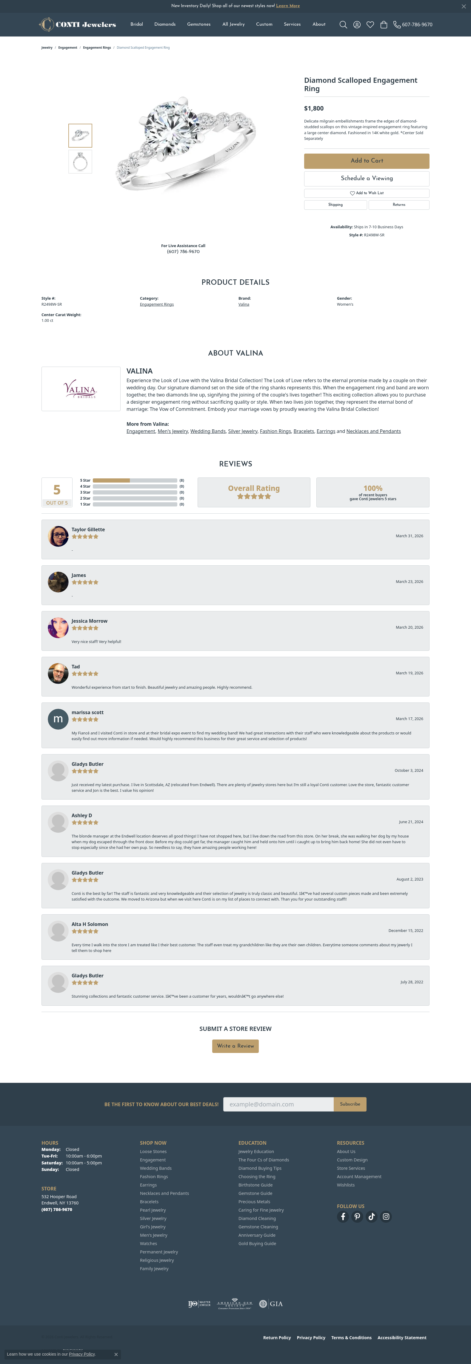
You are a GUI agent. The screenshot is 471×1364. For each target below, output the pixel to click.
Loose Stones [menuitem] (153, 1151)
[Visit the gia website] (271, 1303)
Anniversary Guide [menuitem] (256, 1235)
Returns (399, 205)
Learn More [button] (288, 6)
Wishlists (346, 1185)
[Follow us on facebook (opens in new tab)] (343, 1217)
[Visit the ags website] (234, 1303)
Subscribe (350, 1104)
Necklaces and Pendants (374, 431)
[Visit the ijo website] (199, 1303)
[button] (343, 24)
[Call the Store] (56, 1209)
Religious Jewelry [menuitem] (157, 1260)
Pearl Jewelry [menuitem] (153, 1210)
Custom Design (352, 1160)
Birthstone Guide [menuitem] (255, 1185)
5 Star (85, 480)
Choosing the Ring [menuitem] (256, 1176)
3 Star (85, 492)
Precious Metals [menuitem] (254, 1201)
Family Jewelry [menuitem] (154, 1268)
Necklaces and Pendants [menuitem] (164, 1193)
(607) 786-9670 (183, 251)
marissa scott (88, 712)
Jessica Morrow (89, 621)
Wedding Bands (208, 431)
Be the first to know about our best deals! (161, 1104)
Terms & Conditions (351, 1337)
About (319, 24)
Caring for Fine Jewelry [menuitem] (261, 1210)
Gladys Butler (88, 764)
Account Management (359, 1176)
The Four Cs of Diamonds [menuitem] (263, 1160)
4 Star (85, 486)
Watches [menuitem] (148, 1243)
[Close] (463, 6)
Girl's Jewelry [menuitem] (152, 1227)
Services (292, 24)
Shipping (335, 205)
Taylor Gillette (88, 529)
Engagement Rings (97, 47)
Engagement (68, 47)
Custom (264, 24)
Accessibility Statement (402, 1337)
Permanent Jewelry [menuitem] (159, 1252)
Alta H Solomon (90, 924)
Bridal (136, 24)
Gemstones (199, 24)
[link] (412, 24)
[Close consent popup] (116, 1354)
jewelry (47, 47)
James (79, 575)
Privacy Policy (311, 1337)
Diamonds (165, 24)
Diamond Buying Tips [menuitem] (259, 1168)
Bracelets (304, 431)
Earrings (326, 431)
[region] (184, 148)
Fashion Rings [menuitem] (154, 1176)
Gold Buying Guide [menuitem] (257, 1243)
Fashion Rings (275, 431)
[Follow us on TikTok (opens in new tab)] (372, 1217)
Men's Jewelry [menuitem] (153, 1235)
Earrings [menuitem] (148, 1185)
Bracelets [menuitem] (149, 1201)
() (182, 480)
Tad (76, 666)
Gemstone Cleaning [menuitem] (258, 1227)
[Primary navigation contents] (228, 24)
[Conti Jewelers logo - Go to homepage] (77, 24)
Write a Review (235, 1046)
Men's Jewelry (173, 431)
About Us (346, 1151)
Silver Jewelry (243, 431)
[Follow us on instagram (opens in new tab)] (386, 1217)
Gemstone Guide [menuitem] (255, 1193)
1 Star (85, 504)
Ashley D (82, 815)
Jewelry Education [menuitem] (256, 1151)
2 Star (85, 498)
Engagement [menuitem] (153, 1160)
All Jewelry (233, 24)
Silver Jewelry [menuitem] (153, 1218)
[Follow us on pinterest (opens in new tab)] (357, 1217)
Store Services (351, 1168)
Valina (243, 304)
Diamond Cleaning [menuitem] (257, 1218)
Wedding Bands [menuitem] (156, 1168)
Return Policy (277, 1337)
